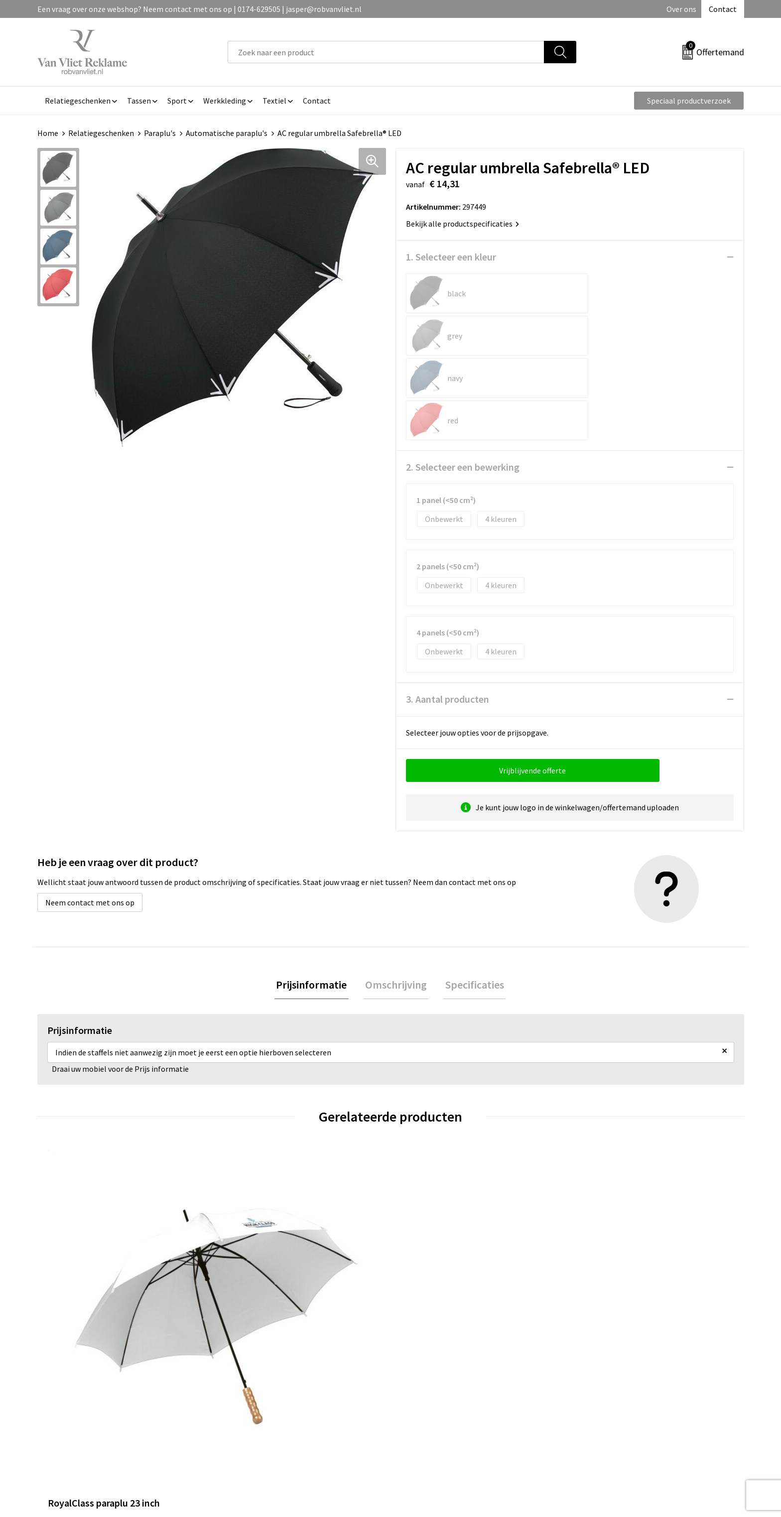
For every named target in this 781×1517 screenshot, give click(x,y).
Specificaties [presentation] (471, 901)
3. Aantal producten (447, 614)
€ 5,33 (71, 1257)
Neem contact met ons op (89, 818)
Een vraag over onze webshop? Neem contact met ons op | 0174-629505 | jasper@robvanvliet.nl (199, 9)
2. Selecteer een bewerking (463, 382)
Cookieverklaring (607, 1365)
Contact (723, 9)
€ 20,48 (604, 1257)
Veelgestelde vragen (262, 1365)
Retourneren (425, 1365)
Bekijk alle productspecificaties (462, 224)
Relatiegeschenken (101, 133)
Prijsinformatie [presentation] (314, 901)
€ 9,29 (247, 1257)
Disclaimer (596, 1395)
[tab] (314, 901)
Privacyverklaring (608, 1380)
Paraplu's (160, 133)
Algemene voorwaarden (618, 1350)
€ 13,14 (427, 1257)
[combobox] (386, 52)
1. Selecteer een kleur (451, 257)
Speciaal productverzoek (689, 101)
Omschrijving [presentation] (396, 901)
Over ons (681, 9)
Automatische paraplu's (226, 133)
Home (47, 133)
